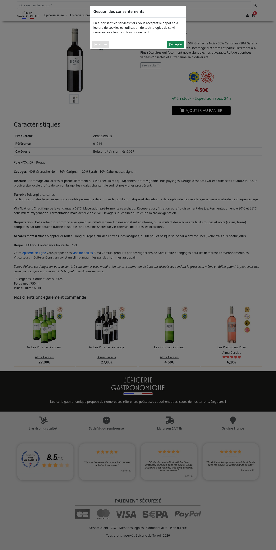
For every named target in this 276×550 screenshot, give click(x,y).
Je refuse (100, 44)
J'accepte (175, 44)
